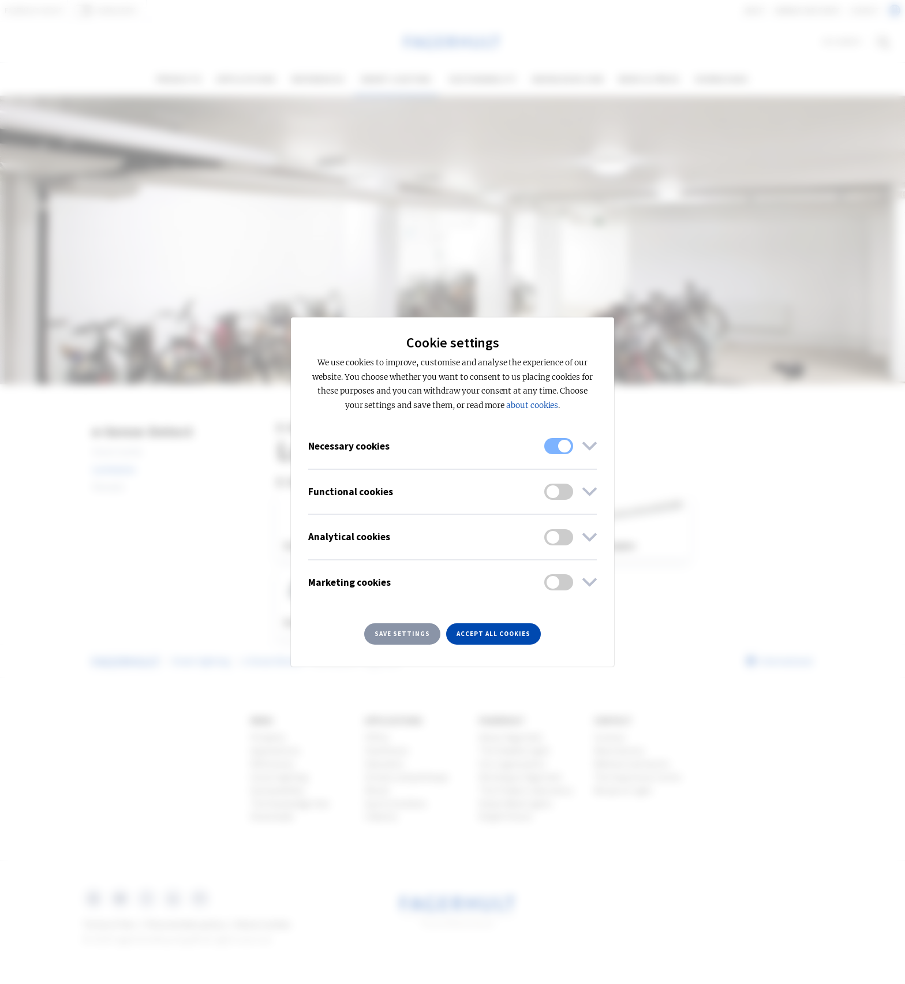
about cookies (532, 405)
